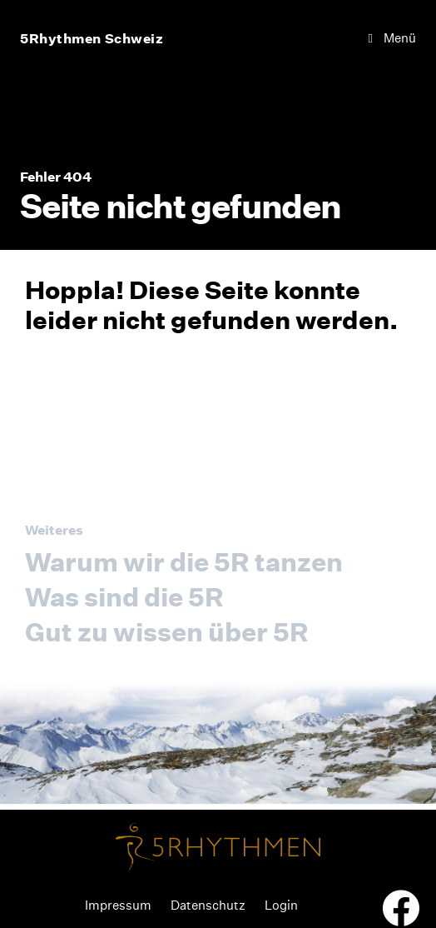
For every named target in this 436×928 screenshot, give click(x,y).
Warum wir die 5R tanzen (184, 561)
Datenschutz (208, 905)
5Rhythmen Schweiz (92, 38)
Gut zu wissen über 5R (167, 631)
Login (281, 905)
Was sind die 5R (124, 596)
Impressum (118, 905)
